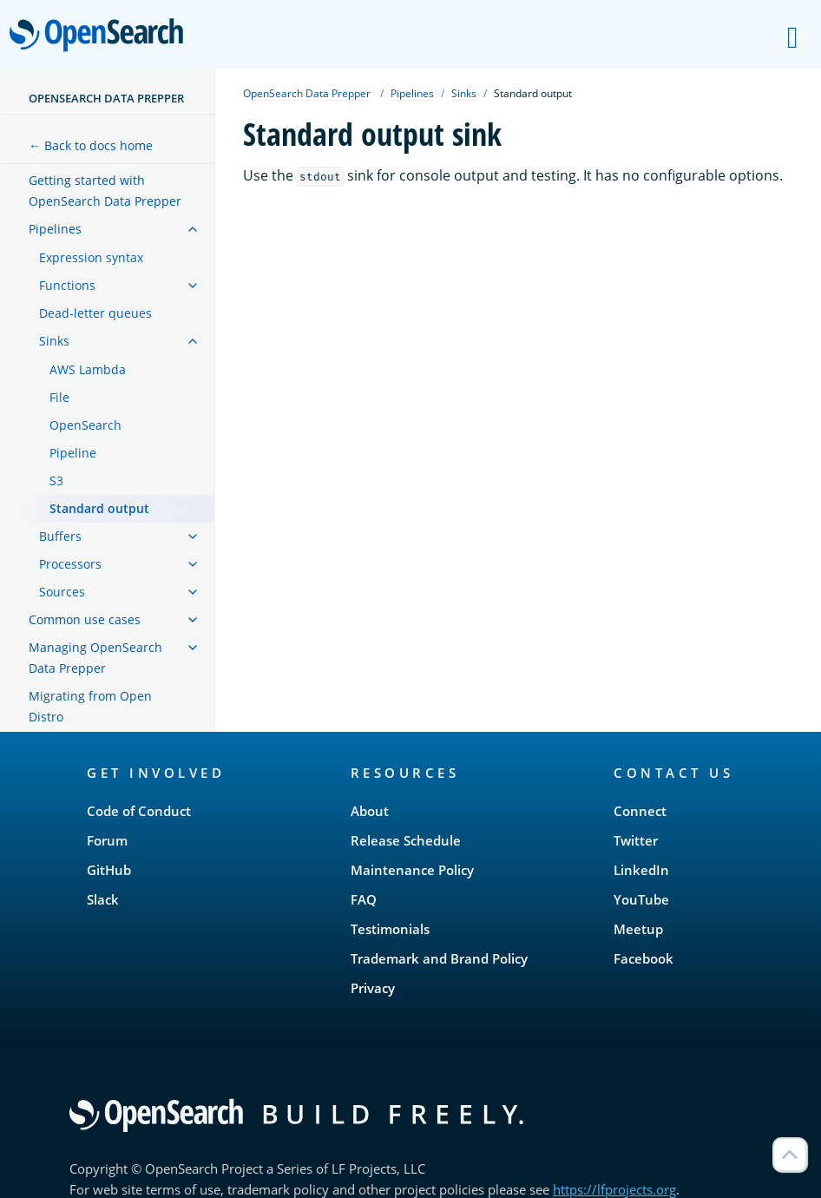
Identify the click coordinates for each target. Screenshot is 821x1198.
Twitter (636, 840)
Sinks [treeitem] (54, 340)
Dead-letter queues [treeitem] (95, 313)
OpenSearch (101, 36)
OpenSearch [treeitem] (85, 425)
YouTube (641, 899)
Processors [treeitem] (70, 564)
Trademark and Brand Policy (439, 958)
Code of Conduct (139, 811)
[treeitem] (193, 229)
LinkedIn (641, 870)
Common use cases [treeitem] (85, 619)
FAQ (364, 899)
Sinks (463, 93)
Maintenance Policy (412, 870)
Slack (103, 899)
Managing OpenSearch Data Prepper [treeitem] (95, 657)
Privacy (373, 988)
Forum (107, 840)
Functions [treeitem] (67, 285)
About (370, 811)
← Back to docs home (91, 145)
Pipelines (412, 93)
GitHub (109, 870)
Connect (640, 811)
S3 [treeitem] (56, 480)
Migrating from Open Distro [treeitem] (90, 706)
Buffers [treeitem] (60, 536)
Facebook (643, 958)
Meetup (638, 929)
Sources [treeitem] (62, 591)
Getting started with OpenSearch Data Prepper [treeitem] (105, 190)
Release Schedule (406, 840)
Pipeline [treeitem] (72, 452)
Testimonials (390, 929)
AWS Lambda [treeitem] (87, 369)
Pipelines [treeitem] (55, 229)
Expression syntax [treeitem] (91, 257)
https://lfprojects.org (614, 1189)
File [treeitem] (59, 397)
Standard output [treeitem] (99, 508)
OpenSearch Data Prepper (106, 98)
